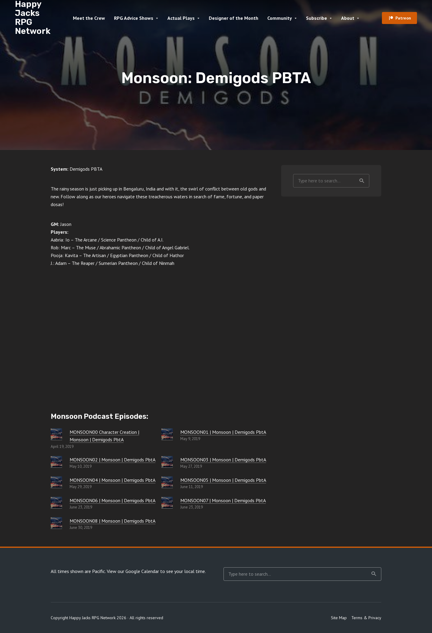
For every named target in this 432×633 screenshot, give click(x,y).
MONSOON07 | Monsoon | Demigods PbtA (223, 500)
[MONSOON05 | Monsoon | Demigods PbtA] (167, 482)
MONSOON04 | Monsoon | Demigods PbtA (112, 480)
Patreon (403, 18)
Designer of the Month (233, 18)
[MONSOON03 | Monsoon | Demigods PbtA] (167, 461)
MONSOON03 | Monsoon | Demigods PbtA (223, 460)
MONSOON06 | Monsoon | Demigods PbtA (112, 500)
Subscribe (316, 18)
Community (279, 18)
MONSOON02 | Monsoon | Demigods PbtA (112, 460)
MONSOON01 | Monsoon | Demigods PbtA (223, 432)
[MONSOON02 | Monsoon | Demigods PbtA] (56, 461)
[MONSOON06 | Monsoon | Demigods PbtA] (56, 502)
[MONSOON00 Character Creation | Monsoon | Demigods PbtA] (56, 434)
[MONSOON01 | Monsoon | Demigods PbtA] (167, 434)
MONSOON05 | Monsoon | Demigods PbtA (223, 480)
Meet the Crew (89, 18)
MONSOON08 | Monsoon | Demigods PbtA (112, 521)
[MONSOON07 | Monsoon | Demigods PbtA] (167, 502)
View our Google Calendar (133, 571)
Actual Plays (181, 18)
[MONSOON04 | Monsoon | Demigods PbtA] (56, 482)
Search (361, 180)
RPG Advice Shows (133, 18)
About (347, 18)
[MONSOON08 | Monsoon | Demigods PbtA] (56, 523)
